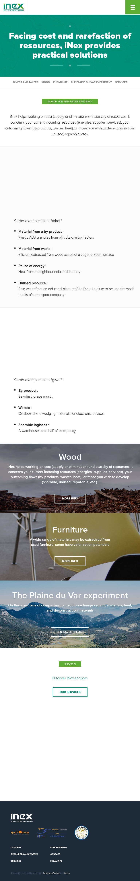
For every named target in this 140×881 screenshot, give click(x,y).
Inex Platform (58, 847)
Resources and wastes (24, 854)
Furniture (60, 82)
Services (16, 861)
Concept (16, 847)
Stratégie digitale (51, 873)
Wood (46, 82)
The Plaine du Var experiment (91, 82)
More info (70, 498)
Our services (70, 692)
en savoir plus (70, 632)
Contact (55, 854)
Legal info (56, 861)
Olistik (67, 873)
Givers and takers (25, 82)
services (121, 82)
